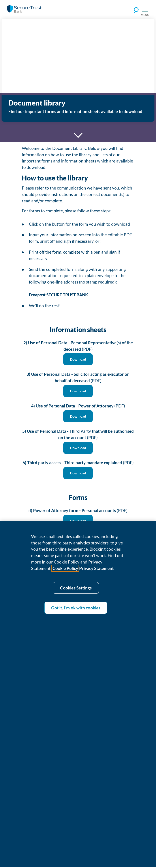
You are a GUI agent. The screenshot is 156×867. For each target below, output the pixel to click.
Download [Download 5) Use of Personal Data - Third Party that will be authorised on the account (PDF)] (78, 448)
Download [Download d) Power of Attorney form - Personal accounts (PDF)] (78, 521)
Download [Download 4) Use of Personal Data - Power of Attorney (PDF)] (78, 416)
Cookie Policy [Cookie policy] (65, 570)
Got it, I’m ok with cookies (75, 610)
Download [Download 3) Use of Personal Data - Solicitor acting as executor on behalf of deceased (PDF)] (78, 391)
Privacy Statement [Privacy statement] (96, 570)
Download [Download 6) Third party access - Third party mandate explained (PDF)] (78, 473)
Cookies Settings (76, 590)
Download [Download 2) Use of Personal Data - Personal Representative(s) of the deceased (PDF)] (78, 359)
